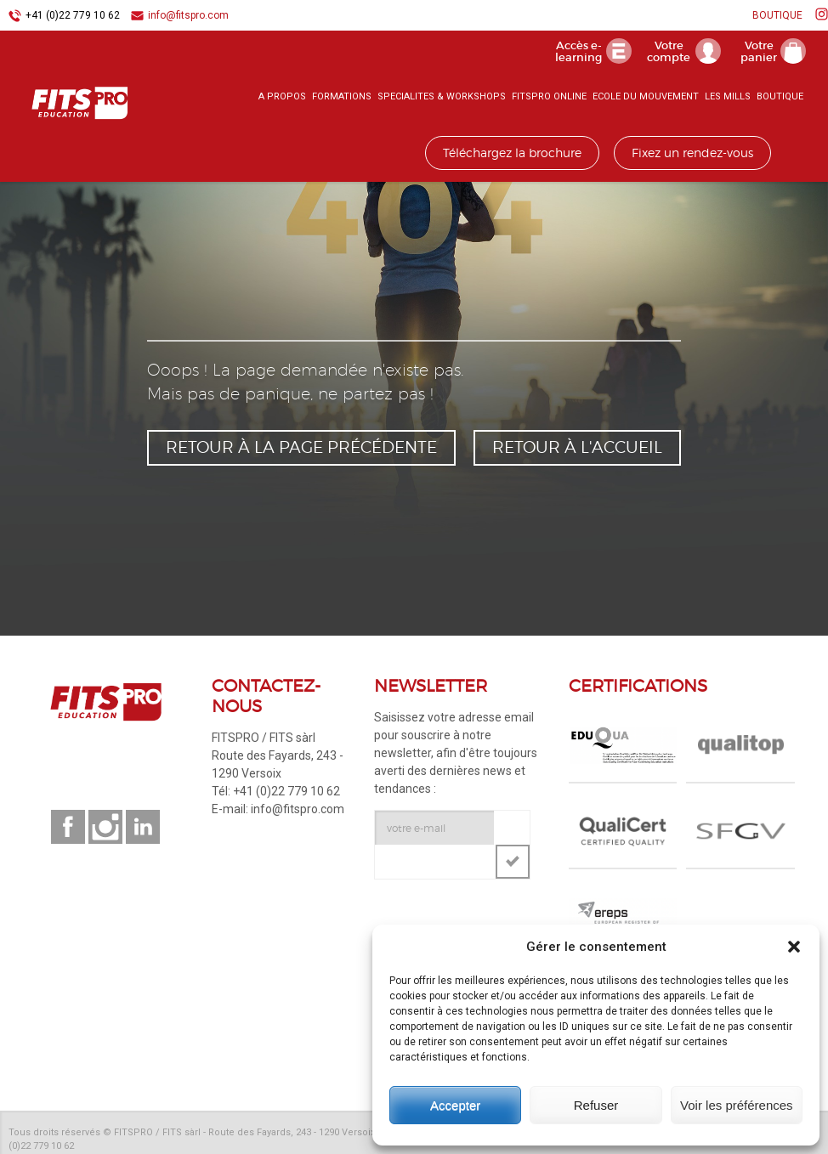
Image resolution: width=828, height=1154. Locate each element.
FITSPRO (77, 103)
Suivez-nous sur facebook (68, 827)
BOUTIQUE (777, 15)
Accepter (455, 1105)
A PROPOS (282, 97)
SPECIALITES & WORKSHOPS (441, 97)
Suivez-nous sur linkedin (143, 827)
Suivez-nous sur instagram (105, 827)
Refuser (596, 1105)
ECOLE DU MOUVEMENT (646, 97)
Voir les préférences (736, 1105)
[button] (793, 946)
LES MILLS (728, 97)
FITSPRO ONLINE (549, 97)
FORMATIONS (341, 97)
